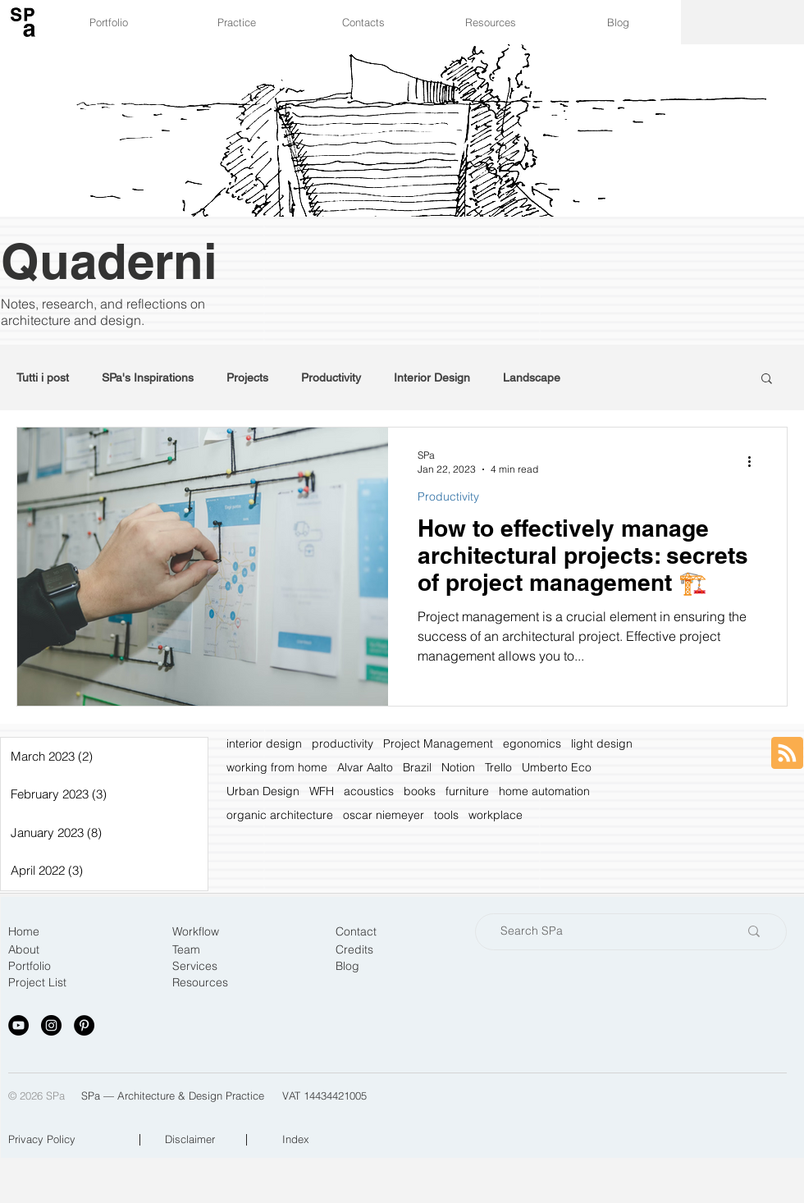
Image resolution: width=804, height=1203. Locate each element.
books (420, 791)
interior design (264, 744)
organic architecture (279, 815)
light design (602, 744)
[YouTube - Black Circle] (18, 1025)
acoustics (369, 791)
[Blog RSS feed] (787, 754)
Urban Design (262, 791)
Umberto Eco (557, 768)
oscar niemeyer (383, 815)
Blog (347, 965)
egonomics (532, 744)
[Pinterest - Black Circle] (84, 1025)
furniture (467, 791)
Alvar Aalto (365, 768)
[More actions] (755, 461)
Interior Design (432, 377)
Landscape (531, 377)
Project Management (438, 744)
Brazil (417, 768)
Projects (247, 377)
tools (446, 815)
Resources (200, 982)
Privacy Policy (41, 1139)
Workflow (195, 931)
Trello (498, 768)
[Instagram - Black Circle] (51, 1025)
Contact (356, 931)
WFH (321, 791)
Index (295, 1139)
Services (194, 965)
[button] (766, 379)
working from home (276, 768)
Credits (354, 949)
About (23, 949)
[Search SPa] (607, 931)
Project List (37, 982)
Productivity (331, 377)
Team (186, 949)
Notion (458, 768)
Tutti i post (42, 377)
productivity (342, 744)
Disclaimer (190, 1139)
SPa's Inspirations (148, 377)
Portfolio (29, 965)
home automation (544, 791)
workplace (495, 815)
